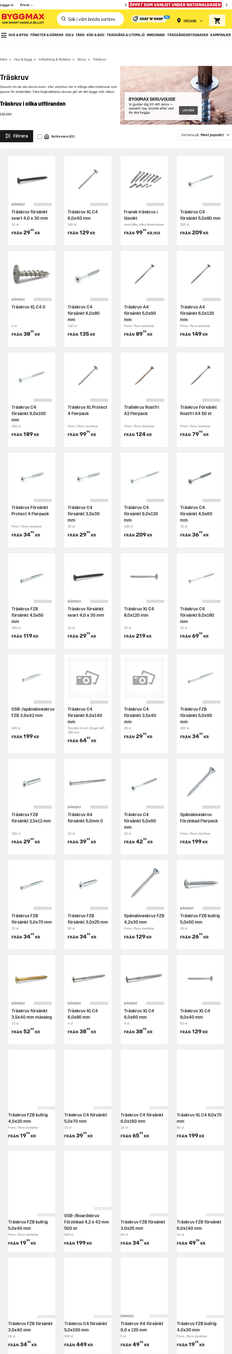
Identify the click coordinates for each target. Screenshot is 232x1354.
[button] (54, 1329)
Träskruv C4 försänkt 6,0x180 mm (197, 603)
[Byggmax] (23, 19)
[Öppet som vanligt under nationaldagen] (176, 4)
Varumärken (80, 1247)
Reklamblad (79, 1230)
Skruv (81, 47)
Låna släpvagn (82, 1286)
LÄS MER (188, 98)
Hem (3, 47)
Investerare (187, 1259)
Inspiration (188, 1206)
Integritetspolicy (209, 1329)
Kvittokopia (132, 1247)
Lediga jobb (188, 1267)
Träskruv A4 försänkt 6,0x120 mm (197, 301)
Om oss (184, 1251)
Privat (24, 5)
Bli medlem (78, 1294)
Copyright (149, 1329)
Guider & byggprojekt (197, 1213)
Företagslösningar (85, 1269)
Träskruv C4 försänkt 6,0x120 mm (141, 502)
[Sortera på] (205, 123)
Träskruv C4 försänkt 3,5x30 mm (84, 502)
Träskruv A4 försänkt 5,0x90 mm (140, 301)
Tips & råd (186, 1222)
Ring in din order (138, 1255)
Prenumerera (207, 1158)
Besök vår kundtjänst (28, 1171)
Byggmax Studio (99, 1347)
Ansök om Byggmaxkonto (82, 1258)
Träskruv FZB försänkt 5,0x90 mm (196, 704)
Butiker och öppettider (89, 1213)
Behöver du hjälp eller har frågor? (48, 1156)
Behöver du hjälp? (139, 1213)
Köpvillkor (77, 1277)
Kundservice (135, 1206)
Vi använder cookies (177, 1329)
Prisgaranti (79, 1239)
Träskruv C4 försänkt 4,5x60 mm (196, 502)
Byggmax (50, 1347)
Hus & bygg (23, 47)
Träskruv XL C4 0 (28, 295)
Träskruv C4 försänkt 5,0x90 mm (140, 809)
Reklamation (134, 1230)
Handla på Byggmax (89, 1206)
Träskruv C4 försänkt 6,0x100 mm (28, 402)
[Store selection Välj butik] (190, 20)
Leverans (77, 1222)
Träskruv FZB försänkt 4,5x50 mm (27, 603)
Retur (127, 1222)
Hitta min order (137, 1239)
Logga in (6, 5)
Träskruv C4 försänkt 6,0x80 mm (84, 301)
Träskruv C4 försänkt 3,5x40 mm (140, 704)
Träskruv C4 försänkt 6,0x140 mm (85, 704)
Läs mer (6, 102)
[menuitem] (4, 35)
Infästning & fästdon (55, 47)
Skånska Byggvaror (72, 1347)
